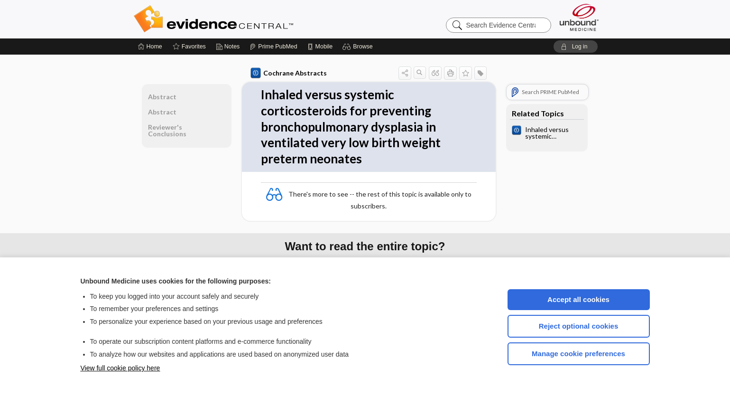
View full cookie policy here (120, 368)
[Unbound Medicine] (579, 17)
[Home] (150, 46)
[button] (358, 46)
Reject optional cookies (579, 326)
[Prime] (273, 46)
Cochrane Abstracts (288, 73)
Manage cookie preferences (578, 354)
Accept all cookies (578, 299)
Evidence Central (251, 19)
